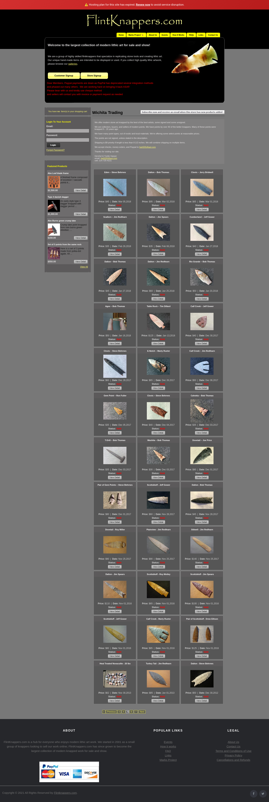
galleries (72, 63)
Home (121, 35)
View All (84, 267)
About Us (153, 35)
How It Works (178, 35)
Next (142, 711)
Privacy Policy (233, 755)
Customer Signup (64, 75)
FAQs (191, 35)
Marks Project (168, 759)
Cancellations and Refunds (233, 759)
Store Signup (94, 75)
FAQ (168, 750)
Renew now (143, 4)
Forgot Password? (56, 150)
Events (165, 35)
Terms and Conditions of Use (233, 750)
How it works (168, 746)
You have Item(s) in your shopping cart (67, 111)
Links (201, 35)
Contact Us (213, 35)
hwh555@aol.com (147, 147)
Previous (111, 711)
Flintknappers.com (65, 792)
